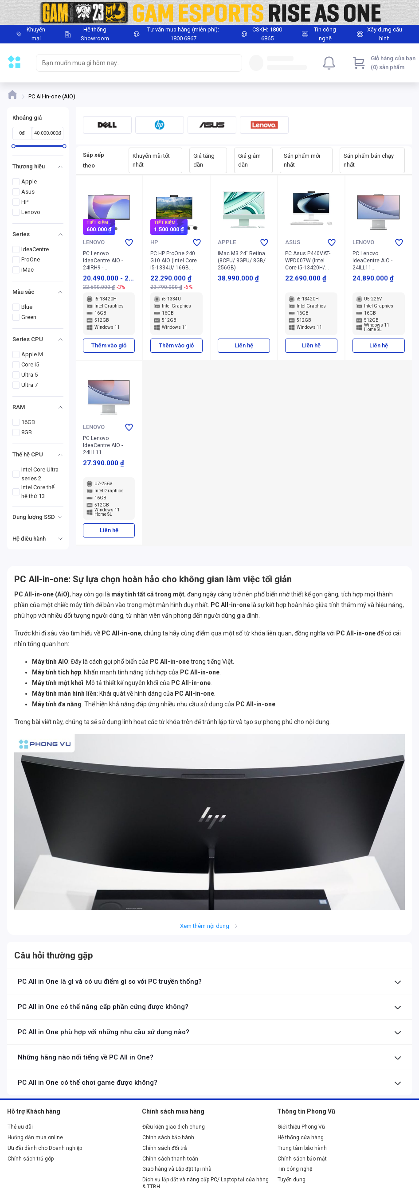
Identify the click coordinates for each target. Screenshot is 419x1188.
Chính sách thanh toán (170, 1159)
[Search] (233, 63)
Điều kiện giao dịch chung (173, 1127)
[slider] (14, 146)
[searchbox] (131, 63)
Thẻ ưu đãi (20, 1127)
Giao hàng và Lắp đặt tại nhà (176, 1169)
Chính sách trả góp (31, 1159)
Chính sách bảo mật (302, 1159)
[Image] (209, 12)
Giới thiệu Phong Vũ (301, 1127)
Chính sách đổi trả (164, 1148)
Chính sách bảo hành (168, 1137)
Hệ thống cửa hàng (301, 1137)
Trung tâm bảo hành (302, 1148)
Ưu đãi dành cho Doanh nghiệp (45, 1148)
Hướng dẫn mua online (35, 1137)
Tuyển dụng (291, 1179)
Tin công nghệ (295, 1169)
